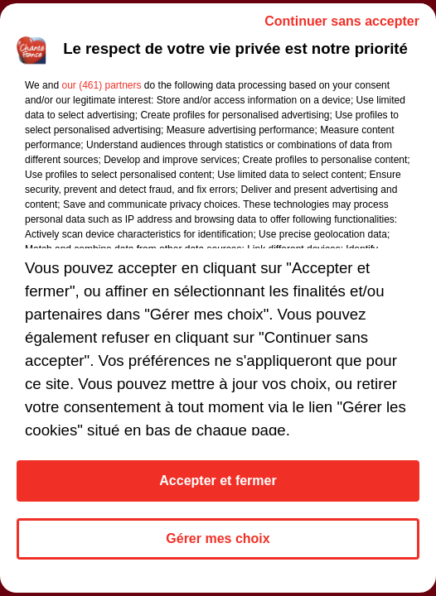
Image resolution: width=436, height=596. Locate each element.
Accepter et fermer (217, 480)
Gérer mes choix (217, 538)
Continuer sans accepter (341, 21)
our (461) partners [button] (101, 85)
